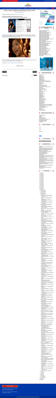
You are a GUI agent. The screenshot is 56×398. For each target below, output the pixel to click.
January (42, 377)
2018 (41, 181)
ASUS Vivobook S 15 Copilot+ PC (44, 119)
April (42, 374)
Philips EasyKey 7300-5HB (43, 48)
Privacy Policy (30, 8)
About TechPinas (9, 8)
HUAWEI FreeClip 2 (42, 115)
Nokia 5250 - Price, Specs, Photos (46, 210)
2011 (41, 188)
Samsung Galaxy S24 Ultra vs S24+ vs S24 (46, 159)
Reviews (25, 8)
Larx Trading (41, 55)
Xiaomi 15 (40, 75)
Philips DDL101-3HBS (42, 49)
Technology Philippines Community (41, 8)
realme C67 (41, 97)
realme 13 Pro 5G (42, 83)
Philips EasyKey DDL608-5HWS (44, 45)
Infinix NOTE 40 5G (42, 88)
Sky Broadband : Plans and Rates (46, 220)
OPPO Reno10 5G (42, 100)
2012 (41, 187)
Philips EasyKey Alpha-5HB (43, 44)
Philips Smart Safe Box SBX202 (44, 37)
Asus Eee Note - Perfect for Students (46, 262)
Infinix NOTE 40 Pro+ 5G (43, 89)
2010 (41, 189)
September (43, 193)
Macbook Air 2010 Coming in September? (47, 358)
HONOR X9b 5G (41, 96)
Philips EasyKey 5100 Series (43, 51)
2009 (41, 378)
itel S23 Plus (41, 92)
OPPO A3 (40, 84)
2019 (41, 180)
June (42, 372)
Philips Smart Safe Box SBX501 (44, 30)
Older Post (34, 71)
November (42, 191)
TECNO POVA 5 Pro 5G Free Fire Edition (45, 104)
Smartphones (18, 8)
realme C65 (41, 87)
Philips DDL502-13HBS (42, 31)
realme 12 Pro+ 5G (42, 93)
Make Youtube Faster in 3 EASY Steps (47, 313)
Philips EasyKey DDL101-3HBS (44, 36)
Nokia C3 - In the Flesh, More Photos (46, 341)
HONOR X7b (41, 94)
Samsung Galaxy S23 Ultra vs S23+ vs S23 (46, 165)
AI (22, 8)
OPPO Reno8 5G (42, 102)
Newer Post (4, 71)
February (42, 376)
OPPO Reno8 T (41, 103)
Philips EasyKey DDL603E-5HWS (44, 50)
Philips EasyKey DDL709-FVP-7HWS (45, 54)
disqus (32, 75)
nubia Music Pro (41, 76)
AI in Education (41, 154)
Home (4, 8)
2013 (41, 186)
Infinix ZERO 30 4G (42, 110)
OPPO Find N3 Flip (42, 98)
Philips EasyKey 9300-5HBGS (43, 53)
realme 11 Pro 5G (42, 107)
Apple (14, 8)
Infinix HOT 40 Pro (42, 109)
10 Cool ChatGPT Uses (42, 153)
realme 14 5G (41, 78)
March (42, 375)
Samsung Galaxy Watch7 (43, 120)
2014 (41, 185)
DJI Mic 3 (40, 116)
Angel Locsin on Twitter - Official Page (47, 310)
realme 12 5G (41, 91)
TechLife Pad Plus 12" (42, 118)
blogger (35, 75)
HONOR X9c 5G (41, 79)
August (42, 194)
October (42, 192)
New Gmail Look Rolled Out (45, 342)
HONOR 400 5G (41, 77)
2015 (41, 184)
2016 (41, 183)
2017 (41, 182)
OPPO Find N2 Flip (42, 166)
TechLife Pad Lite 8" (42, 117)
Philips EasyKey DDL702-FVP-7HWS (45, 32)
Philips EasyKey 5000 (42, 40)
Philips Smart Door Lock (43, 47)
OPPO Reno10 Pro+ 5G (43, 99)
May (42, 373)
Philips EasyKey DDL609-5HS (43, 39)
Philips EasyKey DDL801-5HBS (44, 33)
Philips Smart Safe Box (42, 46)
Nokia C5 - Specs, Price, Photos (46, 370)
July (41, 371)
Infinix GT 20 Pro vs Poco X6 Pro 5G (44, 86)
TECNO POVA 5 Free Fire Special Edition (45, 105)
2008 (41, 379)
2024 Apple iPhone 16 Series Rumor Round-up (46, 155)
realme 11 (40, 108)
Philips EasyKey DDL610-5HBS (44, 35)
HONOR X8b (41, 95)
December (42, 190)
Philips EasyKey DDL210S (43, 52)
